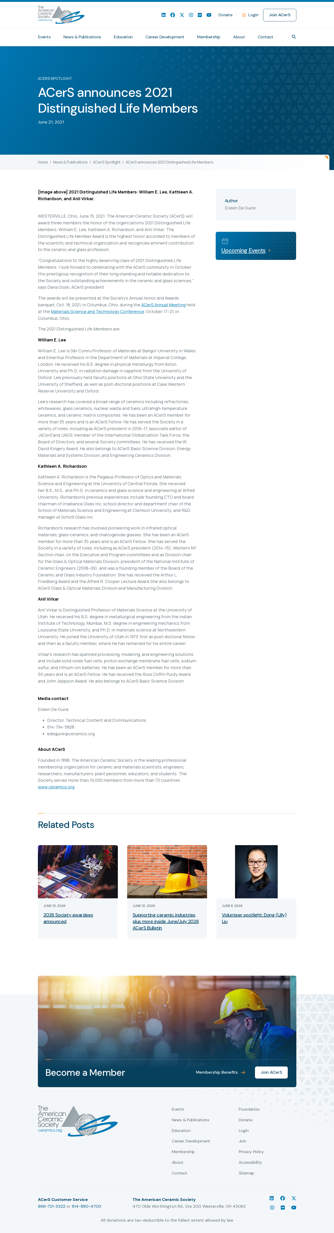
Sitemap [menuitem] (246, 1173)
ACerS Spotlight (106, 162)
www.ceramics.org (56, 787)
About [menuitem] (239, 37)
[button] (293, 36)
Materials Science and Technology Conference (97, 311)
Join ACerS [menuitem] (280, 15)
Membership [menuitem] (208, 37)
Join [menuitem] (242, 1141)
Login (253, 15)
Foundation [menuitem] (249, 1109)
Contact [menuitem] (265, 37)
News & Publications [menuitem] (82, 37)
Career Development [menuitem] (165, 37)
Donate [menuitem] (225, 15)
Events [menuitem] (44, 37)
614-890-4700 (86, 1206)
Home (43, 162)
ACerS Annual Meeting (163, 304)
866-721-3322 (51, 1206)
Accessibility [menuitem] (250, 1162)
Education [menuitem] (123, 37)
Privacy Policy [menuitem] (251, 1152)
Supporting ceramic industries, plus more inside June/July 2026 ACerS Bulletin (166, 921)
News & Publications (70, 162)
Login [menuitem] (244, 1130)
